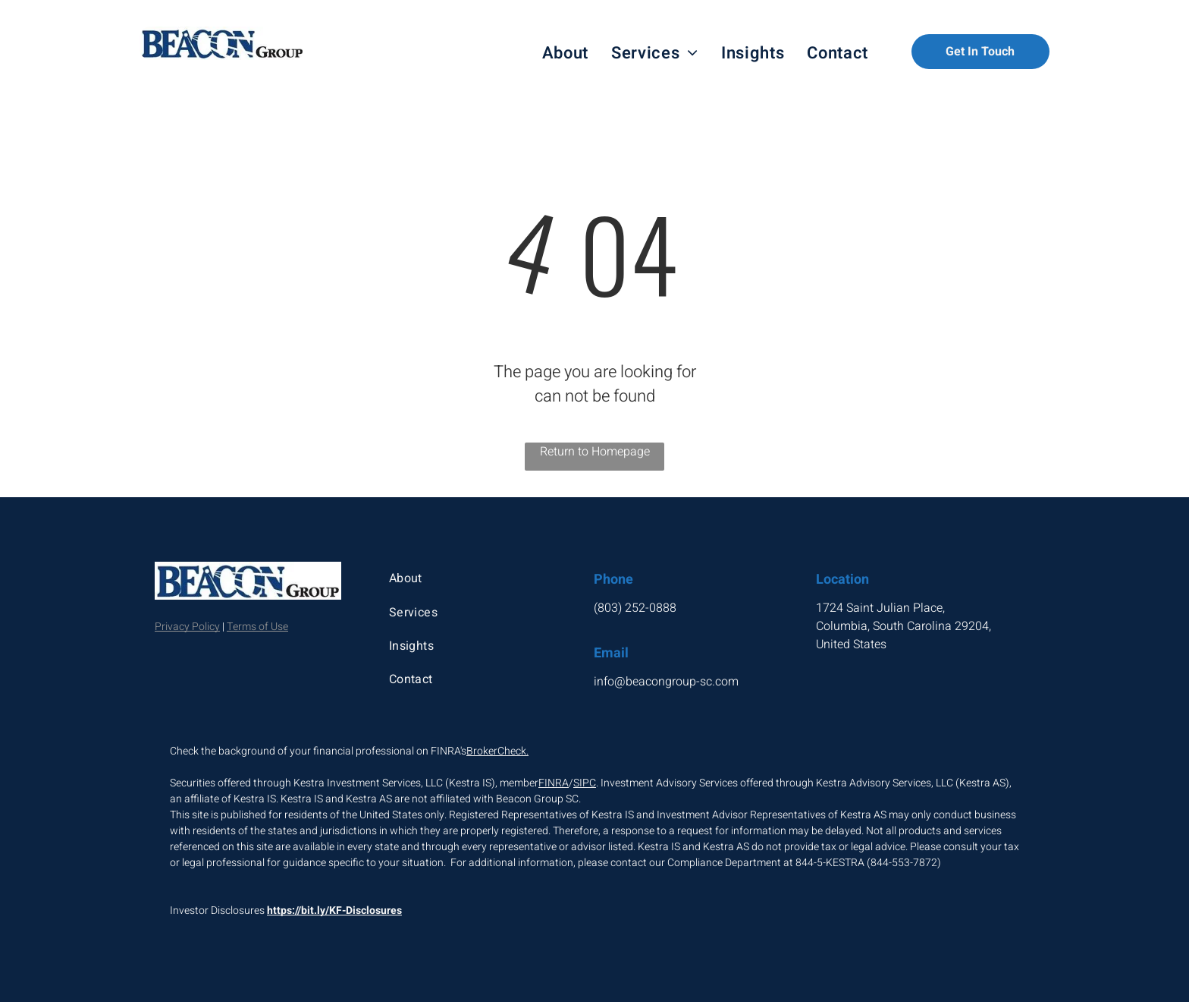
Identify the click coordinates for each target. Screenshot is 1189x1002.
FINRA (553, 783)
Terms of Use (257, 627)
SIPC (584, 783)
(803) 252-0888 (635, 608)
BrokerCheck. (497, 751)
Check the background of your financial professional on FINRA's (318, 751)
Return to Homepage (595, 452)
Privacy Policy (187, 627)
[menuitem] (565, 53)
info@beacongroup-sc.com (666, 682)
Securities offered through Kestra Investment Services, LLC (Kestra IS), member (354, 783)
